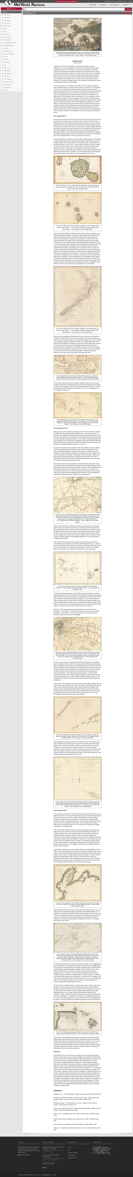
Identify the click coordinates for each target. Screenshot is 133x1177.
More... (45, 1167)
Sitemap (54, 1175)
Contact (126, 5)
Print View (127, 13)
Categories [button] (4, 12)
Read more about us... (24, 1155)
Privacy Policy (37, 1175)
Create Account (122, 1)
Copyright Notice (46, 1175)
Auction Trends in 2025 (49, 1163)
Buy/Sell (103, 5)
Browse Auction (110, 1)
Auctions (93, 5)
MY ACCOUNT (114, 5)
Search (128, 9)
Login (130, 1)
